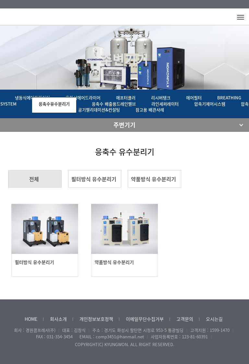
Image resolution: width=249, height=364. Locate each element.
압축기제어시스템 (209, 104)
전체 (34, 179)
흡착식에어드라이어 (83, 97)
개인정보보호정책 (96, 319)
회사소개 (58, 319)
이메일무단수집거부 (145, 319)
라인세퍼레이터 (165, 104)
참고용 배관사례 (150, 110)
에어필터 (194, 97)
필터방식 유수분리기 (93, 179)
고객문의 (184, 319)
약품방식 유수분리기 (153, 179)
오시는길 (214, 319)
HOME (31, 319)
